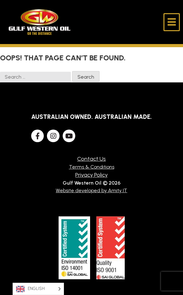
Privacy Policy (91, 174)
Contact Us (91, 158)
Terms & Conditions (91, 167)
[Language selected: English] (38, 289)
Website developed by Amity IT (91, 190)
